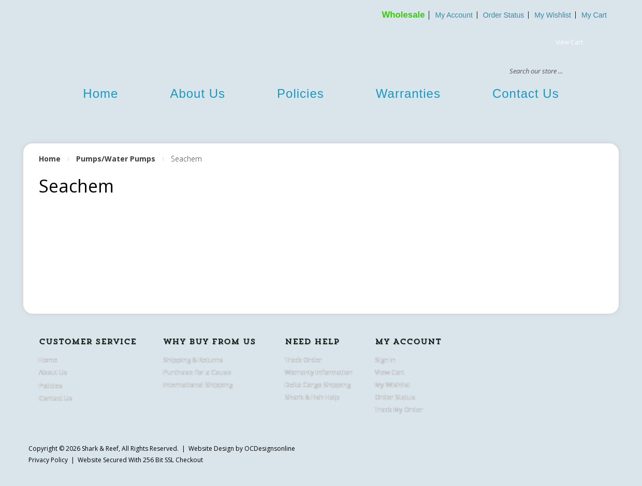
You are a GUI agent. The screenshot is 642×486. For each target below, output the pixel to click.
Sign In (385, 359)
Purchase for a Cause (197, 372)
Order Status (503, 15)
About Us (197, 93)
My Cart (594, 15)
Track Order (303, 359)
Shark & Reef (100, 448)
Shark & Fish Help (312, 397)
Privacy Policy (48, 459)
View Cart (569, 42)
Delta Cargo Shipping (318, 384)
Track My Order (399, 409)
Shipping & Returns (193, 359)
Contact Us (525, 93)
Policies (300, 93)
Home (100, 93)
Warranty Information (319, 372)
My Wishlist (552, 15)
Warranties (408, 93)
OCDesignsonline (269, 448)
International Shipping (197, 384)
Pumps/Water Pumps (115, 159)
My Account (453, 15)
